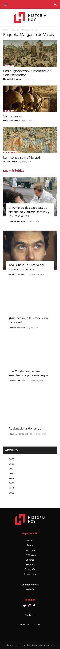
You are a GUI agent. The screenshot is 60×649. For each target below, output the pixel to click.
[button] (5, 4)
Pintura (30, 545)
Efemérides (30, 574)
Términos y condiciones (30, 624)
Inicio (5, 30)
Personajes (10, 152)
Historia (8, 66)
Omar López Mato (11, 121)
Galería (30, 589)
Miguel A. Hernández (13, 79)
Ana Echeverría (10, 162)
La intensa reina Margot (21, 157)
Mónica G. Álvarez (17, 275)
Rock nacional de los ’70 (25, 428)
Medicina (30, 550)
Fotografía (30, 569)
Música (30, 540)
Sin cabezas (12, 116)
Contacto (30, 615)
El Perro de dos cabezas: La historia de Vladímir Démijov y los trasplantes (29, 212)
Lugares (30, 560)
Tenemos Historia (30, 584)
